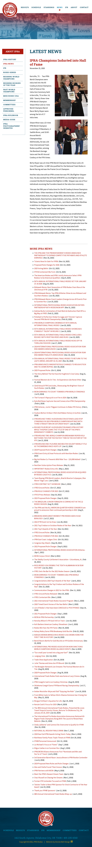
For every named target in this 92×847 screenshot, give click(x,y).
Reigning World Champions (11, 78)
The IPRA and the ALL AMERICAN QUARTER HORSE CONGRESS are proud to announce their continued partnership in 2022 (60, 508)
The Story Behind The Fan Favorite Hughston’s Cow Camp (56, 374)
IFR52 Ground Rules (42, 532)
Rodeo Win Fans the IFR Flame (46, 628)
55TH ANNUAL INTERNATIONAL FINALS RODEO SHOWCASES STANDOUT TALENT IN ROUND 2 (58, 330)
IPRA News (8, 64)
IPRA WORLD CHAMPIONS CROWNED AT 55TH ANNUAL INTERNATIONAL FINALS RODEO (55, 324)
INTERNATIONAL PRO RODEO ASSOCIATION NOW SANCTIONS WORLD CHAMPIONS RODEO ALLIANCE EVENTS (58, 647)
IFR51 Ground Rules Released (45, 594)
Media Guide (9, 119)
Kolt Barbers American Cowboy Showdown (50, 624)
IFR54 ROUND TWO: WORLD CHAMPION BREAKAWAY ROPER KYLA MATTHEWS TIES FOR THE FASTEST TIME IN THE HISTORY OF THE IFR (60, 438)
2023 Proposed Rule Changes (45, 498)
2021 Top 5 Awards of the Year (45, 529)
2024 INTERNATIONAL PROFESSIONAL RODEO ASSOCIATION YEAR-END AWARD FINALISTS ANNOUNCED (60, 353)
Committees (9, 104)
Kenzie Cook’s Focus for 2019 (45, 704)
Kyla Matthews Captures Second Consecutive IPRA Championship (59, 401)
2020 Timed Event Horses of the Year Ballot (51, 604)
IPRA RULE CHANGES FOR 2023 (46, 491)
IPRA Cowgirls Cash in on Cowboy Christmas (51, 682)
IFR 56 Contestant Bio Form (44, 272)
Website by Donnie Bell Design (59, 842)
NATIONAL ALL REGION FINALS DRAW (48, 730)
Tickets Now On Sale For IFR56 (46, 261)
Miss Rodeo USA (11, 96)
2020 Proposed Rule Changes (45, 672)
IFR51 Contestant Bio (42, 597)
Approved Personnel (8, 110)
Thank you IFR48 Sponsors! (44, 790)
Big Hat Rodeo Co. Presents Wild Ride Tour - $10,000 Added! (57, 459)
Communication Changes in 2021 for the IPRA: (51, 590)
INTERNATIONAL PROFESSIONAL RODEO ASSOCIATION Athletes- (59, 550)
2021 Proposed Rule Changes (45, 614)
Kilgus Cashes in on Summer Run (47, 748)
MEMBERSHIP (53, 830)
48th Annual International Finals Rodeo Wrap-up (53, 794)
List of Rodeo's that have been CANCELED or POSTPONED (56, 608)
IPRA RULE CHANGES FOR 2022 (46, 536)
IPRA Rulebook (10, 115)
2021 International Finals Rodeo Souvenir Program (53, 601)
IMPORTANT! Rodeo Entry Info (46, 469)
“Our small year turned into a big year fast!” (51, 652)
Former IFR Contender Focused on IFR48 (50, 781)
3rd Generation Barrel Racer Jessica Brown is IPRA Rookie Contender (60, 757)
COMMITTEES (70, 830)
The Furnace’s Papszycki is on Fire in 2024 (50, 397)
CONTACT (84, 7)
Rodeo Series (9, 72)
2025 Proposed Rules (42, 370)
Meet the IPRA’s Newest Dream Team (48, 774)
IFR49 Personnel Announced (45, 741)
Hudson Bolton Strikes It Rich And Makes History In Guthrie (57, 413)
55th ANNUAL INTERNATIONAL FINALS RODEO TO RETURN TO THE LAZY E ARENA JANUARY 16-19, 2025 (60, 359)
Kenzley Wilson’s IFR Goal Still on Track (49, 621)
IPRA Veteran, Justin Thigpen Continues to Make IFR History (57, 407)
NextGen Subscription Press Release (48, 465)
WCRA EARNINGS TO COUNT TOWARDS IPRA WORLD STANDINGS (59, 391)
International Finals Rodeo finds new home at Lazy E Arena (57, 676)
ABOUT (74, 7)
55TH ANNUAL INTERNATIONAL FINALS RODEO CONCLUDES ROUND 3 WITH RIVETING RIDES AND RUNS (57, 336)
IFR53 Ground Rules (42, 488)
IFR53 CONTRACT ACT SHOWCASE (47, 484)
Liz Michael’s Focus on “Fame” (46, 744)
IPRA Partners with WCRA (44, 770)
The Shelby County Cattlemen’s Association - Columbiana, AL (58, 559)
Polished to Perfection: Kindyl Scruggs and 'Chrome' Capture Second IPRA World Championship (58, 318)
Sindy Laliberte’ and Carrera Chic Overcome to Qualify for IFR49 (59, 725)
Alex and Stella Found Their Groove (48, 767)
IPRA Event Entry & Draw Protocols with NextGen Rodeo (56, 453)
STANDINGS (49, 7)
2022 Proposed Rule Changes (45, 546)
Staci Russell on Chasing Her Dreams (48, 777)
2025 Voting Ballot (41, 268)
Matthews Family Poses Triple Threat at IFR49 (52, 737)
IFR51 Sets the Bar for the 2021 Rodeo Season (52, 571)
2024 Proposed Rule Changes (45, 450)
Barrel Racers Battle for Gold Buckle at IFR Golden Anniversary (58, 641)
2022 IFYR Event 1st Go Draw (45, 522)
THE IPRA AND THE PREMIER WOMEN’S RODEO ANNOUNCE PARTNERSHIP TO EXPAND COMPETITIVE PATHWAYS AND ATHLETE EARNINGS (60, 255)
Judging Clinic (39, 656)
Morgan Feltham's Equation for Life (48, 701)
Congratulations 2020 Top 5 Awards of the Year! (52, 581)
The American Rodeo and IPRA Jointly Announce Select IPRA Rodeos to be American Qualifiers (57, 276)
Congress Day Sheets (42, 543)
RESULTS (25, 7)
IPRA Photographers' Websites (11, 126)
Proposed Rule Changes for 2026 (46, 265)
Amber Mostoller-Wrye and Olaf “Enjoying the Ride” (54, 691)
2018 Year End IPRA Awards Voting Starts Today (52, 734)
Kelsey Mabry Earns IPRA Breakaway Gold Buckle (53, 631)
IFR (66, 7)
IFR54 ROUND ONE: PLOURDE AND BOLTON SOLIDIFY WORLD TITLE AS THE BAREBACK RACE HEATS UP (60, 445)
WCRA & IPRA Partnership (44, 617)
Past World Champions (9, 90)
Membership (9, 100)
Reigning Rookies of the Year (12, 84)
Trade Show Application (43, 659)
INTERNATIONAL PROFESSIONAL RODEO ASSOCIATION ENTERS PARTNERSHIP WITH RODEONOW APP (59, 306)
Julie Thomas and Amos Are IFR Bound (49, 663)
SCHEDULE (36, 7)
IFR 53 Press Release (42, 495)
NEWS (59, 7)
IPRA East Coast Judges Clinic (45, 539)
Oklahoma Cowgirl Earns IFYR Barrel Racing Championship (56, 685)
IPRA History (9, 59)
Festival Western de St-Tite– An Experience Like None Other (57, 380)
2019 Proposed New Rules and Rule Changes (51, 763)
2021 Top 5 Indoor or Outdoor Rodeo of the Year (52, 525)
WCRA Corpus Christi (42, 556)
